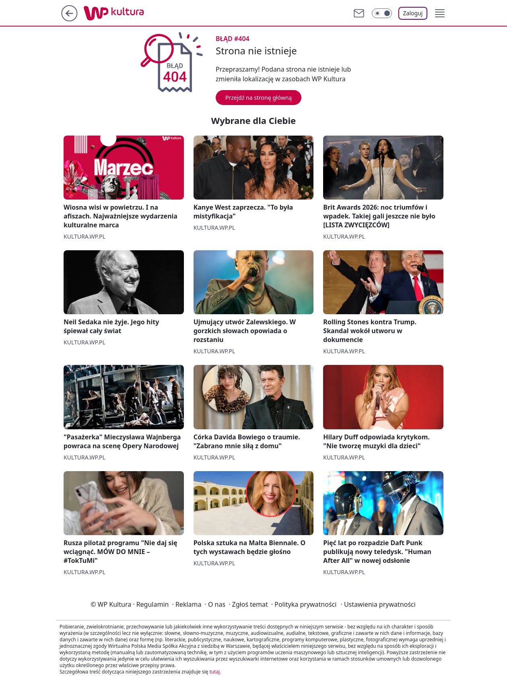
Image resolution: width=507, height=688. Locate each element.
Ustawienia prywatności (377, 604)
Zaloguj (413, 13)
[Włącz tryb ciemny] (382, 13)
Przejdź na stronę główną (258, 97)
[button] (439, 13)
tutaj (214, 671)
